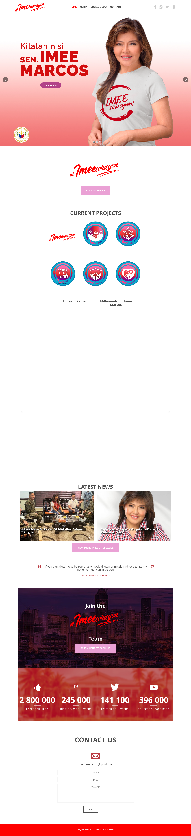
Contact (115, 7)
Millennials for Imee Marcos (116, 303)
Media (83, 7)
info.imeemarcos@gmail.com (95, 764)
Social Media (99, 7)
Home (73, 7)
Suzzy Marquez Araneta (96, 575)
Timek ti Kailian (75, 301)
